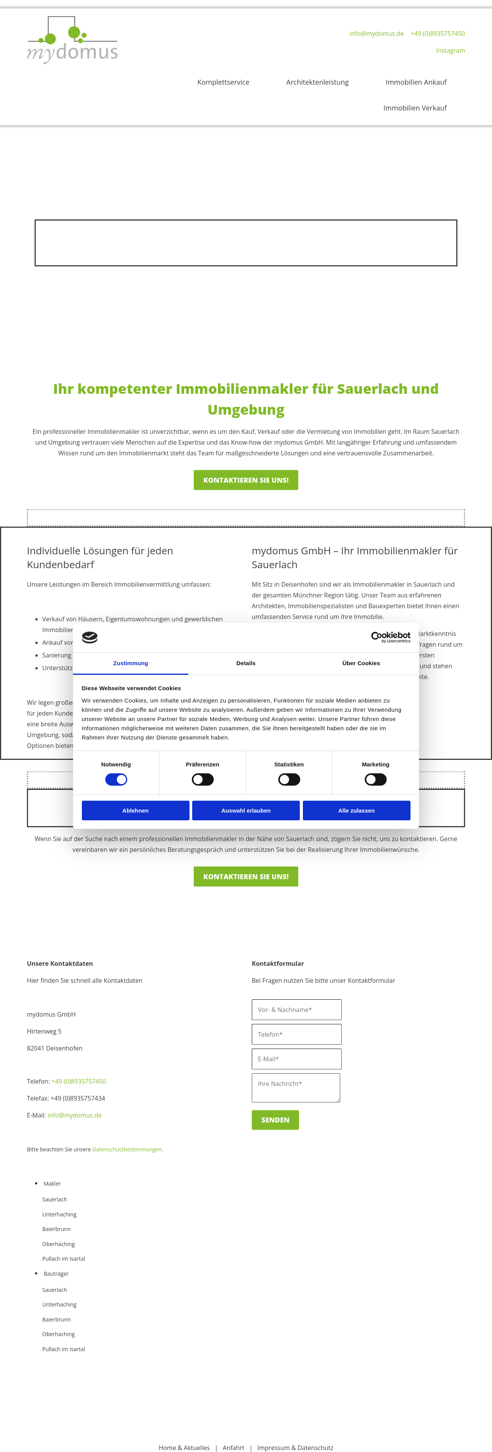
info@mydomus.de (377, 33)
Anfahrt (233, 1409)
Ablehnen (135, 810)
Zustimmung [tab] (130, 663)
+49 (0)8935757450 (438, 33)
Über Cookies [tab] (361, 663)
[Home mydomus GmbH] (72, 65)
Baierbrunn (56, 1190)
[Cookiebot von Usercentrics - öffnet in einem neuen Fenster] (377, 637)
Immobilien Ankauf (359, 76)
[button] (246, 442)
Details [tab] (246, 663)
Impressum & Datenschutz (296, 1409)
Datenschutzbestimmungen (126, 1110)
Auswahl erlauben (246, 810)
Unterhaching (59, 1175)
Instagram (450, 50)
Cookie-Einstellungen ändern (246, 1443)
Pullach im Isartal (63, 1220)
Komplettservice (222, 76)
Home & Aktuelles (184, 1409)
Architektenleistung (288, 76)
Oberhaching (58, 1205)
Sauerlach (54, 1161)
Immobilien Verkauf (429, 76)
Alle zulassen (356, 810)
